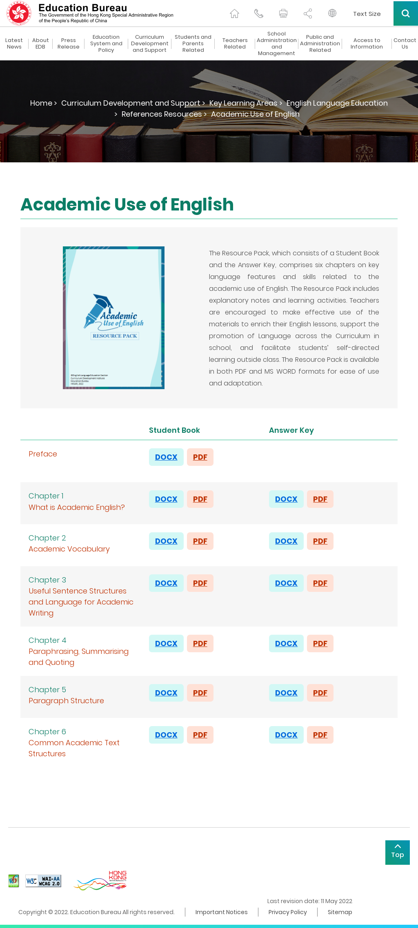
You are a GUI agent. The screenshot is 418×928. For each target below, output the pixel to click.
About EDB (40, 43)
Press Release (69, 43)
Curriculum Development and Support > (133, 103)
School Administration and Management (277, 44)
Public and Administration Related (320, 43)
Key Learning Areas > (245, 103)
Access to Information (367, 43)
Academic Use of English (255, 114)
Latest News (14, 43)
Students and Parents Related (193, 43)
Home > (43, 103)
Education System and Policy (106, 43)
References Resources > (164, 114)
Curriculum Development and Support (150, 43)
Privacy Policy (288, 912)
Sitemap (340, 912)
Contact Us (405, 43)
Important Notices (222, 912)
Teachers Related (235, 43)
